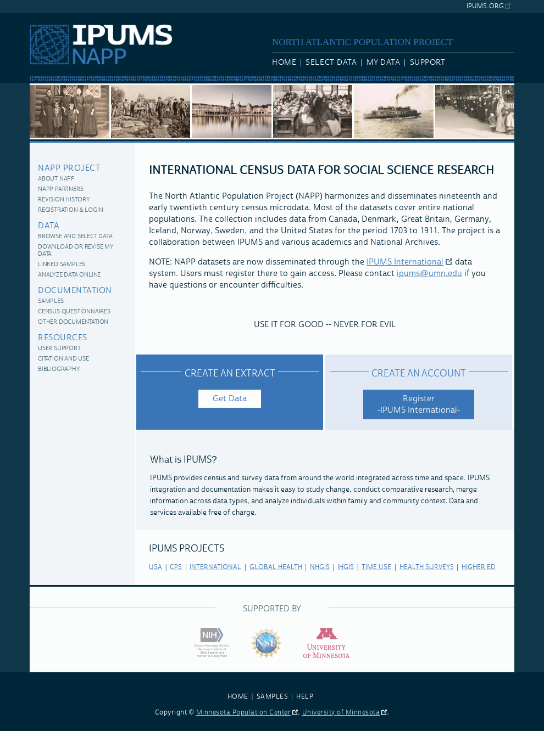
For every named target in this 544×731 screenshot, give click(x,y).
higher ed (479, 567)
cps (176, 567)
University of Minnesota (341, 712)
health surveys (426, 567)
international (215, 567)
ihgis (345, 567)
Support (428, 63)
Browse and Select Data (75, 236)
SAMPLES (272, 697)
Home (284, 63)
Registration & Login (70, 210)
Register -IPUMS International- (419, 404)
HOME (237, 697)
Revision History (64, 200)
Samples (51, 301)
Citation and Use (63, 359)
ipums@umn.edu (429, 273)
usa (155, 567)
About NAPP (56, 179)
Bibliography (59, 369)
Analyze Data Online (69, 275)
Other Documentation (73, 322)
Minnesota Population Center (243, 712)
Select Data (331, 63)
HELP (304, 697)
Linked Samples (61, 264)
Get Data (230, 398)
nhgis (320, 567)
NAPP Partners (60, 189)
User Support (59, 348)
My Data (384, 63)
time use (376, 567)
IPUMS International (405, 262)
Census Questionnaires (74, 312)
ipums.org (485, 6)
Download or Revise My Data (76, 251)
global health (275, 567)
